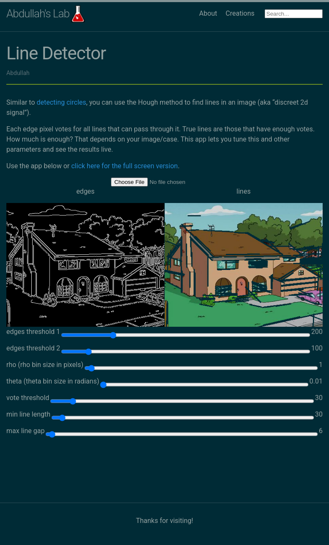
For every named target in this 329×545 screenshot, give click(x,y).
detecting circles (61, 102)
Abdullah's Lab (37, 13)
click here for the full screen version (124, 166)
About (208, 13)
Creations (240, 13)
